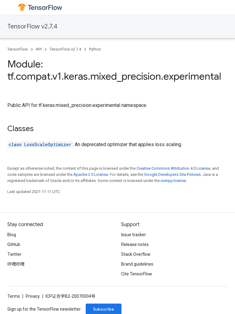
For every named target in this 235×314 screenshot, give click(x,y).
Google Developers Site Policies (172, 174)
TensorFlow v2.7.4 (32, 26)
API (39, 49)
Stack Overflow (136, 254)
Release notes (135, 244)
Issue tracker (133, 234)
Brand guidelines (137, 264)
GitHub (13, 244)
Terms (13, 296)
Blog (11, 234)
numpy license (173, 180)
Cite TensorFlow (136, 273)
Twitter (14, 254)
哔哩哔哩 (15, 264)
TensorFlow (17, 49)
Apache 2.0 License (90, 174)
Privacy (33, 296)
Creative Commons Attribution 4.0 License (173, 168)
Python (95, 49)
